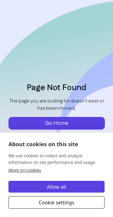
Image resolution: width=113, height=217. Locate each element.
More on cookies (24, 170)
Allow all (56, 187)
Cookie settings (56, 202)
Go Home (56, 123)
